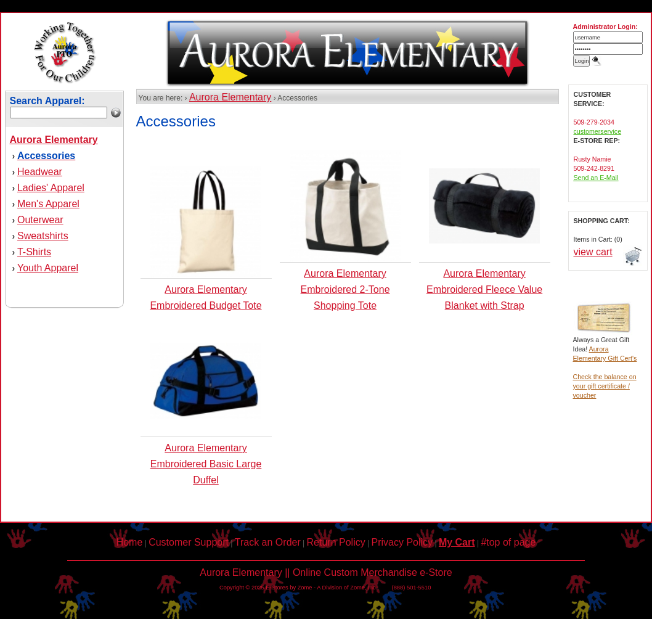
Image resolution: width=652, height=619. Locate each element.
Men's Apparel (48, 204)
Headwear (39, 171)
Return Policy (336, 542)
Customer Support (189, 542)
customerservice (598, 131)
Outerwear (40, 220)
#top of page (508, 542)
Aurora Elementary (230, 97)
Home (129, 542)
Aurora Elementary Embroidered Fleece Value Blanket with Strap (484, 289)
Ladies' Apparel (50, 187)
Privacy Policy (402, 542)
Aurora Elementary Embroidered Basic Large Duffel (206, 464)
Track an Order (268, 542)
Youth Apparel (47, 268)
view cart (593, 252)
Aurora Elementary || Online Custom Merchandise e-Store (326, 572)
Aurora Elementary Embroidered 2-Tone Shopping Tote (345, 289)
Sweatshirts (42, 236)
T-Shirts (34, 252)
